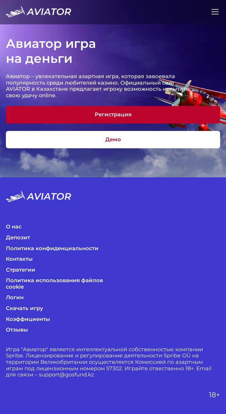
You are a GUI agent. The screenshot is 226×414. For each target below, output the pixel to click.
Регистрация (113, 114)
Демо (113, 139)
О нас (13, 227)
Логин (15, 297)
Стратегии (20, 270)
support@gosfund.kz (66, 375)
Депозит (18, 238)
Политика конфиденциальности (52, 248)
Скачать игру (24, 308)
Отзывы (17, 330)
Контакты (19, 259)
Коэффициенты (28, 319)
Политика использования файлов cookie (54, 283)
